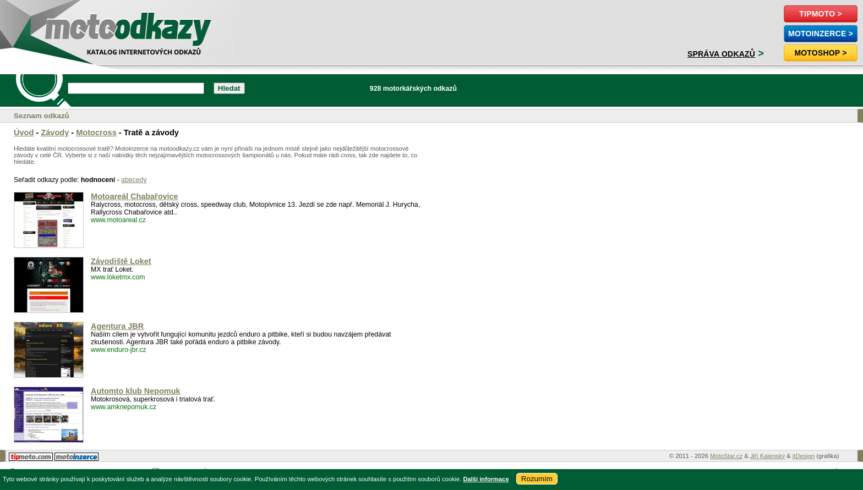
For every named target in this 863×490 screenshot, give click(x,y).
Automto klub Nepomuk (135, 391)
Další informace (486, 479)
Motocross (96, 132)
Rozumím (537, 479)
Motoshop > (820, 52)
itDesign (804, 456)
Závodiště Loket (121, 261)
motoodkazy (68, 25)
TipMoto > (820, 13)
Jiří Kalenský (767, 456)
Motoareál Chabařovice (134, 196)
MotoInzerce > (820, 33)
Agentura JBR (117, 326)
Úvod (24, 132)
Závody (55, 132)
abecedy (134, 180)
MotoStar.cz (726, 456)
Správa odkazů (721, 53)
